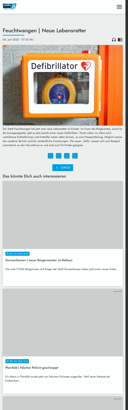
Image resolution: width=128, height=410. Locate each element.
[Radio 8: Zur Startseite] (33, 6)
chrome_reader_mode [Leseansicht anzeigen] (120, 39)
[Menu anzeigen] (119, 6)
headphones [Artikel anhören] (114, 39)
